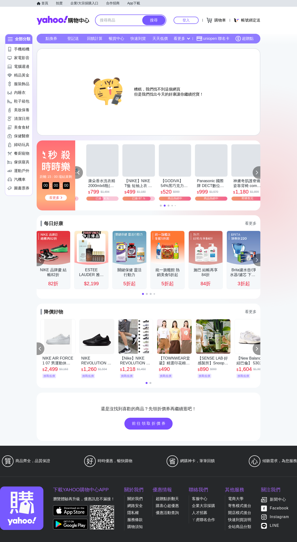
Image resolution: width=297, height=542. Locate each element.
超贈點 (244, 39)
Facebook (279, 508)
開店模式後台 (239, 513)
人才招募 (199, 513)
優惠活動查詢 (167, 513)
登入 (186, 20)
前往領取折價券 (149, 423)
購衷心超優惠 (167, 506)
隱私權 (133, 513)
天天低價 (160, 38)
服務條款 (135, 520)
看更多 (182, 38)
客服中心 (199, 499)
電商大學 (235, 499)
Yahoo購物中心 (63, 20)
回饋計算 (94, 38)
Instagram (279, 517)
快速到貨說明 (239, 520)
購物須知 (135, 527)
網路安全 (135, 506)
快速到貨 (138, 38)
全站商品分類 (239, 527)
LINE (274, 526)
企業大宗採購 (203, 506)
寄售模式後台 (239, 506)
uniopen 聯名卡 (213, 39)
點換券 (51, 38)
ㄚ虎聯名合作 (203, 520)
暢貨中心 (116, 38)
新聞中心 (278, 500)
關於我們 (135, 499)
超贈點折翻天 (167, 499)
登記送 (73, 38)
